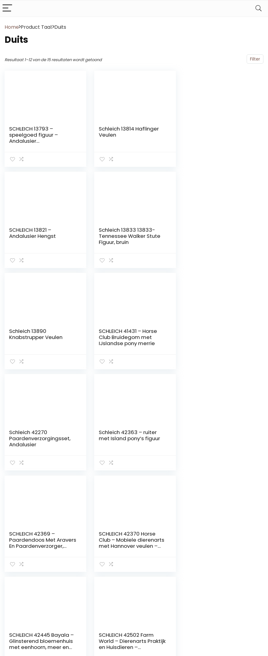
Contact (191, 544)
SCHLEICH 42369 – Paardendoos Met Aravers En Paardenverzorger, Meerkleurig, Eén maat (220, 340)
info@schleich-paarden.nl (239, 616)
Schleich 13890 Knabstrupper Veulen (125, 233)
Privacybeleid (196, 595)
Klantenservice (198, 552)
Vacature (192, 578)
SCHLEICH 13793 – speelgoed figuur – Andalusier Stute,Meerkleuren (33, 138)
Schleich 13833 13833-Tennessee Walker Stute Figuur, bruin (40, 236)
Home (12, 27)
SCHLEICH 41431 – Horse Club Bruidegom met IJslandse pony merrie (216, 236)
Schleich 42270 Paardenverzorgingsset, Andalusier (39, 337)
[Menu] (7, 8)
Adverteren (194, 604)
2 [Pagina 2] (134, 486)
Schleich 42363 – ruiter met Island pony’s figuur (128, 334)
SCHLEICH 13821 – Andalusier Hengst (210, 131)
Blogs (187, 587)
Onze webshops (199, 569)
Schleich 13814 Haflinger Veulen (128, 131)
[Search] (258, 8)
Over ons (192, 561)
